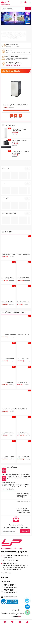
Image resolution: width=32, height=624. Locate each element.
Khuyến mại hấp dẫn (13, 71)
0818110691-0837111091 (13, 65)
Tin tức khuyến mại (9, 467)
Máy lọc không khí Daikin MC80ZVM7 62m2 (15, 105)
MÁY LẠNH (6, 169)
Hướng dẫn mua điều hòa (8, 482)
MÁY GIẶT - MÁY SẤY (9, 213)
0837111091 (10, 590)
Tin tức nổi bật (8, 489)
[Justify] (28, 8)
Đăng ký (25, 531)
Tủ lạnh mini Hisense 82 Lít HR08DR (12, 358)
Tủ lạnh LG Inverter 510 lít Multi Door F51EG (14, 433)
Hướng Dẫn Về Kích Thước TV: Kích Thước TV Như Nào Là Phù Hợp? (23, 510)
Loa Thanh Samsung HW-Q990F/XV (19, 141)
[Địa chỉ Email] (16, 531)
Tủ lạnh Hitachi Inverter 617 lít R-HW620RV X (14, 409)
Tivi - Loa (8, 232)
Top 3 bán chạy (10, 125)
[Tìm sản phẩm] (13, 8)
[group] (16, 18)
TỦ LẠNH (5, 198)
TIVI (3, 183)
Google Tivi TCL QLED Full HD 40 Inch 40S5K (20, 152)
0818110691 (10, 585)
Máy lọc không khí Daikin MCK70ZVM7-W (19, 130)
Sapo (19, 616)
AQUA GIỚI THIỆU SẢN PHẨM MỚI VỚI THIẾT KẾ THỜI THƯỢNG (23, 495)
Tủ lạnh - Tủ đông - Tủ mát (15, 312)
